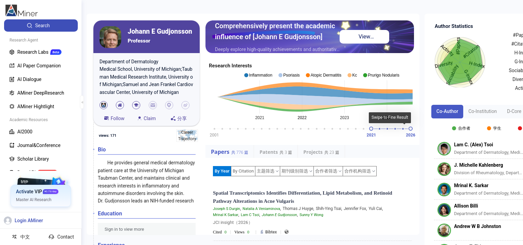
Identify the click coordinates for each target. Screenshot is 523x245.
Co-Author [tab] (447, 111)
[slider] (371, 128)
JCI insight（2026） (233, 222)
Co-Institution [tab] (482, 111)
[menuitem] (41, 25)
